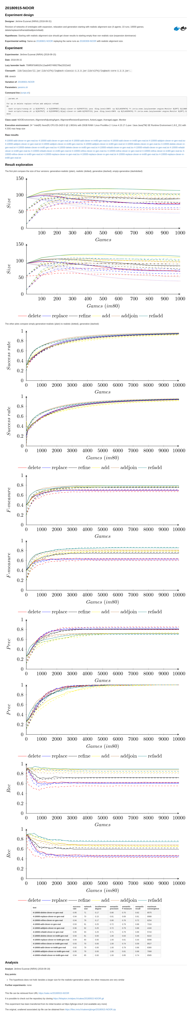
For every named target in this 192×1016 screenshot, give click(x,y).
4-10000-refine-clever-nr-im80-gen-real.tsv (162, 151)
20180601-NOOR (44, 41)
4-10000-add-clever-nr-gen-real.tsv (21, 140)
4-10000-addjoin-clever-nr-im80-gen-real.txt (104, 144)
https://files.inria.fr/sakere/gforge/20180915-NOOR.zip (90, 1009)
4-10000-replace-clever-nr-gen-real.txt (98, 154)
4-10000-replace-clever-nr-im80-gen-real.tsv (138, 154)
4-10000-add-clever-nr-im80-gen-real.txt (130, 140)
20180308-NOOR (88, 41)
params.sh (23, 87)
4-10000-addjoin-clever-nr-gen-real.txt (23, 144)
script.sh (25, 92)
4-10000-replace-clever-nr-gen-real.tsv (61, 154)
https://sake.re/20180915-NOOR (54, 993)
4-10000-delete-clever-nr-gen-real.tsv (143, 144)
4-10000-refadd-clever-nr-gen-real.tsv (116, 147)
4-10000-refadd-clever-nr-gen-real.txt (151, 147)
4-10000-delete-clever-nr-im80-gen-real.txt (77, 147)
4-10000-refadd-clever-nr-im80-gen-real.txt (51, 151)
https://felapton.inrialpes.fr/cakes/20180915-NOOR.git (78, 998)
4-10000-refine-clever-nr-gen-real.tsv (89, 151)
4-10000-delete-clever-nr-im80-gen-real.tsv (36, 147)
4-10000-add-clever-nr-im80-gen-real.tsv (91, 140)
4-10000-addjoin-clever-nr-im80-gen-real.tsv (62, 144)
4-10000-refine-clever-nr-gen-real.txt (124, 151)
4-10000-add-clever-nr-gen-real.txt (55, 140)
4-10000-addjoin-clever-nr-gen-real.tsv (167, 140)
